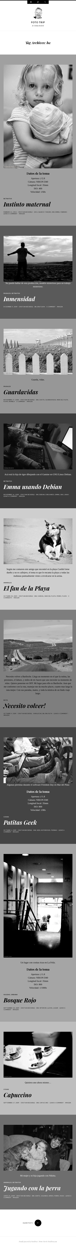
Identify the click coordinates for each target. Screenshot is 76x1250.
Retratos (8, 198)
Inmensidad (22, 298)
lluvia (49, 1008)
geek (38, 830)
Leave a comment (11, 214)
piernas (54, 830)
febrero (64, 212)
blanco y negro (45, 212)
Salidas (7, 994)
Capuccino (20, 1094)
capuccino (44, 1103)
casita (42, 400)
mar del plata (62, 400)
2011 (36, 212)
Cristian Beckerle (25, 212)
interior (43, 1008)
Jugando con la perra (36, 1187)
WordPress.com (52, 1241)
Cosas (6, 817)
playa (42, 306)
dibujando (50, 494)
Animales (8, 583)
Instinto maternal (30, 203)
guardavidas (50, 400)
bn (36, 306)
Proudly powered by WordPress (28, 1241)
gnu (62, 494)
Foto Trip (38, 22)
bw (53, 212)
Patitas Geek (23, 821)
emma (57, 212)
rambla (12, 401)
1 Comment (51, 306)
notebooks (45, 830)
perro (59, 596)
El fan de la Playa (30, 587)
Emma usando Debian (37, 486)
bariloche (38, 713)
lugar (55, 1008)
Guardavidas (23, 391)
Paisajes (7, 293)
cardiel (41, 596)
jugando (44, 1196)
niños (51, 1196)
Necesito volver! (28, 705)
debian (42, 494)
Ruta (6, 700)
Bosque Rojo (22, 999)
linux (66, 494)
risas (62, 1196)
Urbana (14, 994)
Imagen (22, 214)
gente (37, 1196)
